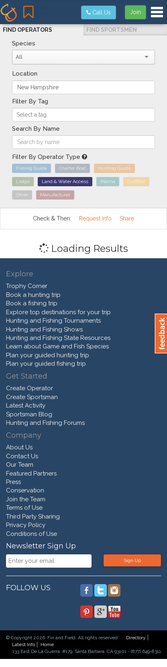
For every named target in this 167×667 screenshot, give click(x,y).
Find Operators (27, 30)
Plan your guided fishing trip (46, 363)
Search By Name (36, 128)
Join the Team (25, 499)
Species (23, 43)
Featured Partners (31, 473)
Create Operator (29, 388)
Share (127, 218)
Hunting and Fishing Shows (44, 329)
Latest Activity (25, 405)
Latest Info (23, 644)
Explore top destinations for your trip (58, 312)
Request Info (95, 218)
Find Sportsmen (111, 30)
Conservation (25, 490)
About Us (19, 447)
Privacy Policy (25, 525)
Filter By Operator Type (49, 157)
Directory (136, 637)
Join (135, 12)
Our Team (19, 464)
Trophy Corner (26, 286)
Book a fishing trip (31, 303)
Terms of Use (24, 507)
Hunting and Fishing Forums (45, 422)
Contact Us (22, 456)
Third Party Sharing (33, 516)
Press (13, 482)
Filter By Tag (30, 101)
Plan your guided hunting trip (47, 355)
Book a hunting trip (33, 295)
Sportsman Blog (29, 414)
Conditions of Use (31, 533)
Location (24, 73)
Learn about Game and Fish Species (57, 346)
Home (47, 644)
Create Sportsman (32, 397)
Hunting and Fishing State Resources (58, 338)
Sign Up (132, 560)
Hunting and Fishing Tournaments (53, 320)
